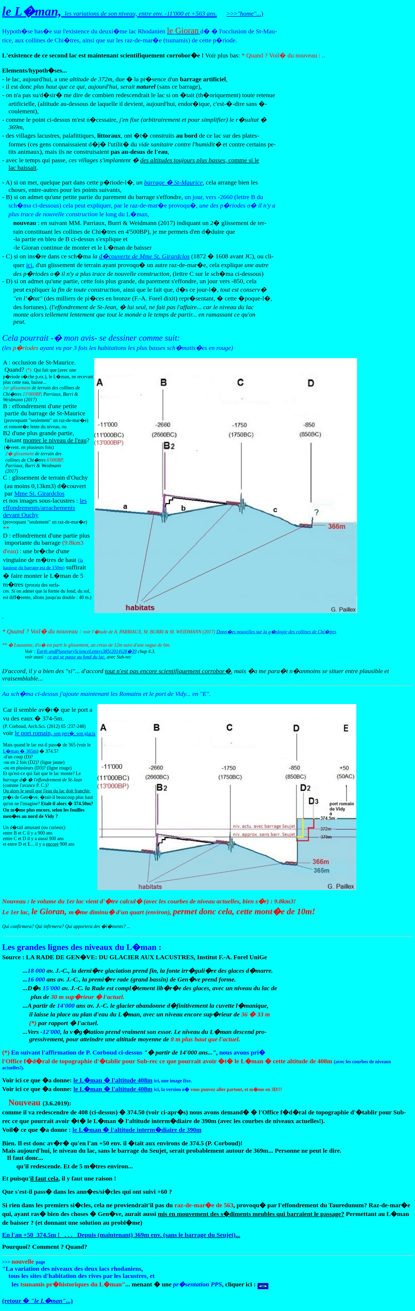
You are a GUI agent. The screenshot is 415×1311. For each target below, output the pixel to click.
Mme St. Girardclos (39, 493)
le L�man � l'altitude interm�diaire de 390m (137, 1129)
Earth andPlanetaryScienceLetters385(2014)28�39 (87, 651)
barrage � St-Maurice (173, 182)
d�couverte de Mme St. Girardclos (144, 256)
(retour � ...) (37, 1300)
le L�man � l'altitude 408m (112, 1080)
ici (29, 265)
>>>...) (245, 13)
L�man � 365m (20, 751)
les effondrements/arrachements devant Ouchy (45, 507)
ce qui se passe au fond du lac (75, 657)
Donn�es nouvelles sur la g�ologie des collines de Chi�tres (276, 631)
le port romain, (55, 732)
